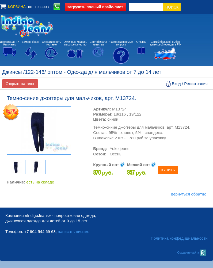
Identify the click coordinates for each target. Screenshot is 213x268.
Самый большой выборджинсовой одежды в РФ (165, 43)
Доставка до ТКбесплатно (9, 43)
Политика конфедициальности (179, 238)
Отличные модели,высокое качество (75, 43)
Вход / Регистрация (190, 83)
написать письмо (73, 231)
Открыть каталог (20, 84)
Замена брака (30, 41)
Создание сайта (191, 252)
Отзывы (141, 41)
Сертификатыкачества (98, 43)
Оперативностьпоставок (51, 43)
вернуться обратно (188, 194)
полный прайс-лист (95, 7)
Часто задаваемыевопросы (121, 43)
